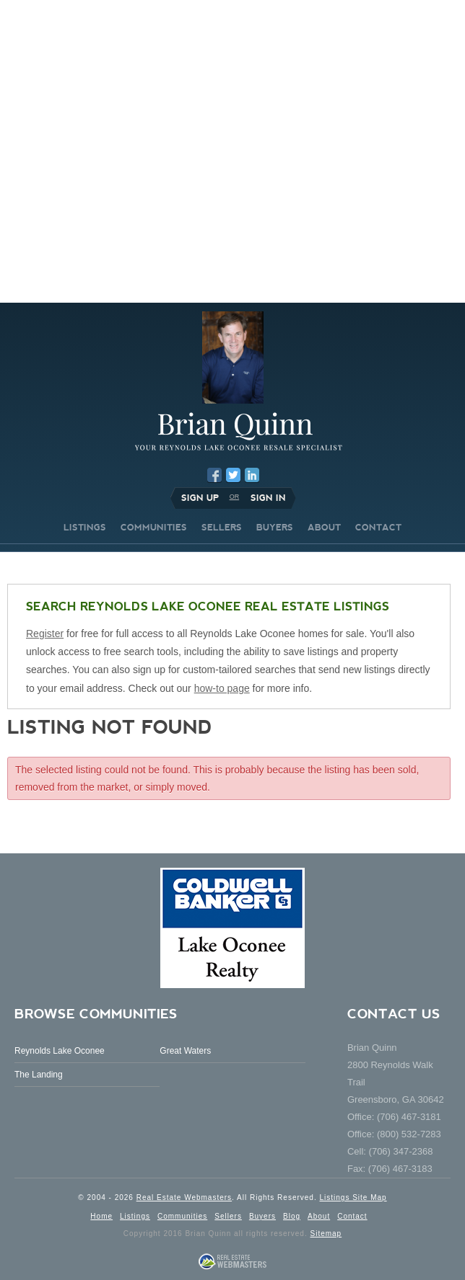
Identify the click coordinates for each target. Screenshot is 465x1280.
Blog (291, 1216)
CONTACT (378, 528)
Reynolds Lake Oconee (59, 1051)
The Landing (38, 1075)
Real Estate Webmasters (184, 1197)
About (319, 1216)
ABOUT (324, 528)
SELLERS (221, 528)
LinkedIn (252, 475)
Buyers (262, 1216)
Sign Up (200, 498)
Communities (182, 1216)
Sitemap (326, 1233)
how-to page (222, 688)
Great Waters (185, 1051)
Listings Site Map (352, 1197)
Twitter (233, 475)
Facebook (214, 475)
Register (45, 633)
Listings (135, 1216)
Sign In (268, 498)
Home (101, 1216)
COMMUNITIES (154, 528)
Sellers (228, 1216)
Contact (352, 1216)
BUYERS (274, 528)
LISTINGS (85, 528)
